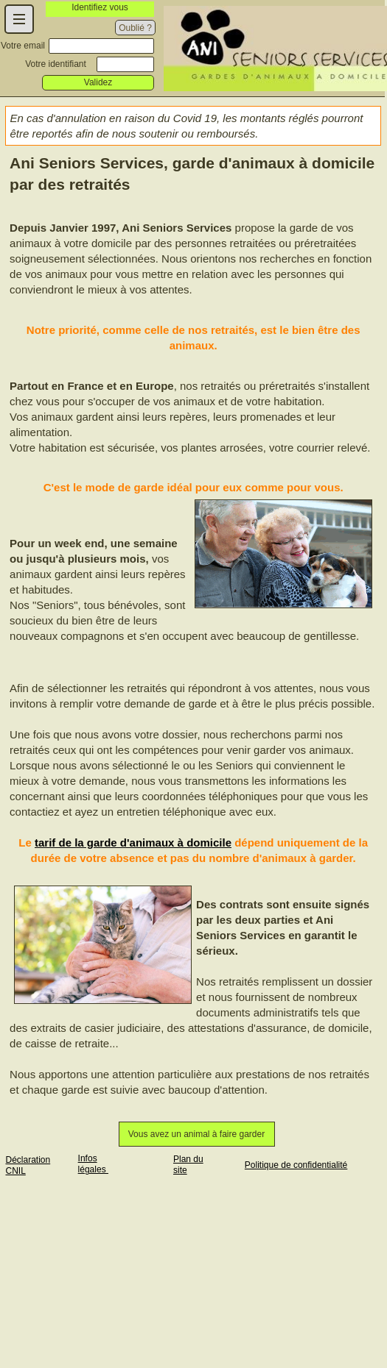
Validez (98, 82)
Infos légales (93, 1164)
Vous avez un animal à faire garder (196, 1134)
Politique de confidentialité (296, 1165)
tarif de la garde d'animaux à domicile (133, 842)
